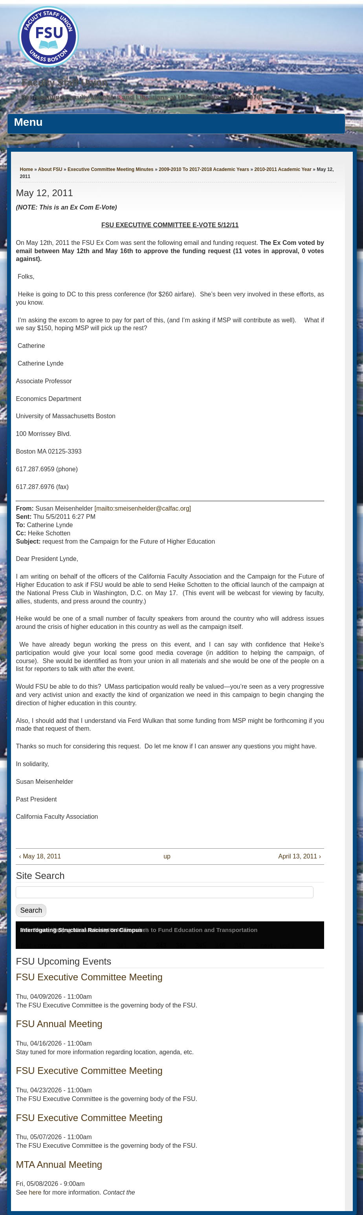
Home (26, 169)
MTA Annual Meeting (59, 1164)
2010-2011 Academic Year (282, 169)
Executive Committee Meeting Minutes (111, 169)
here (35, 1192)
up (166, 856)
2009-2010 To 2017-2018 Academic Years (204, 169)
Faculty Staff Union (65, 82)
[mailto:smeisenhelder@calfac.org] (143, 508)
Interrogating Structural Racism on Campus (81, 929)
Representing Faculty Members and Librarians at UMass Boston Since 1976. (141, 97)
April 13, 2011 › (299, 856)
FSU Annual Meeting (59, 1023)
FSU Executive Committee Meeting (89, 977)
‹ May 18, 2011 (40, 856)
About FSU (50, 169)
